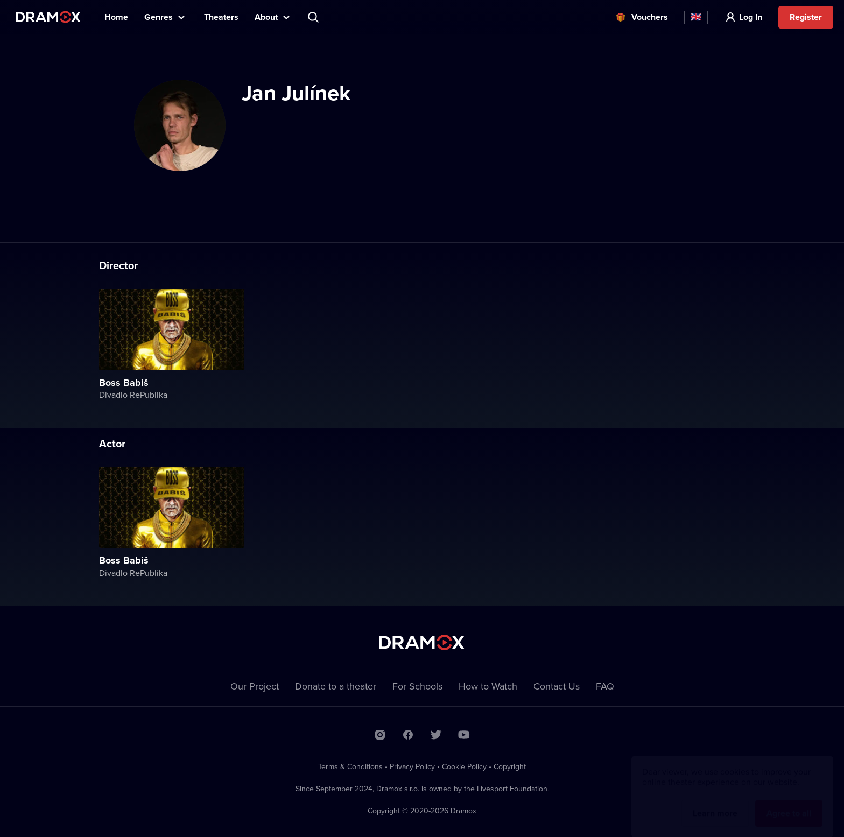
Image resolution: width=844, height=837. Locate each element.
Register (806, 17)
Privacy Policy (412, 766)
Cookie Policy (464, 766)
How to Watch (488, 686)
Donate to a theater (335, 686)
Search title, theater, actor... (314, 17)
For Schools (417, 686)
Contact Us (556, 686)
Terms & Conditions (350, 766)
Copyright (510, 766)
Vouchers (649, 17)
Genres (158, 17)
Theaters (221, 17)
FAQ (605, 686)
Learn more (715, 803)
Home (116, 17)
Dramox (48, 17)
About (266, 17)
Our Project (254, 686)
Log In (750, 17)
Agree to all (788, 803)
